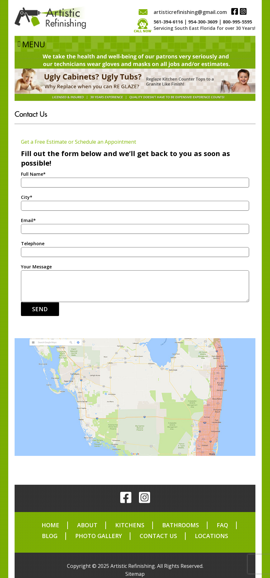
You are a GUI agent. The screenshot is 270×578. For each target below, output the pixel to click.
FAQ (222, 525)
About (87, 525)
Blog (49, 536)
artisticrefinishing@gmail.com (190, 12)
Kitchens (129, 525)
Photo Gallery (98, 536)
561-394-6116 (168, 21)
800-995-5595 (237, 21)
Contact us (158, 536)
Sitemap (135, 573)
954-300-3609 (202, 21)
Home (50, 525)
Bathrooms (180, 525)
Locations (211, 536)
